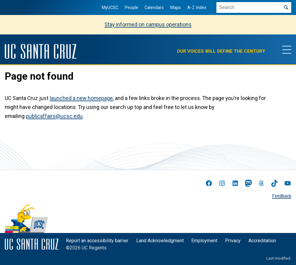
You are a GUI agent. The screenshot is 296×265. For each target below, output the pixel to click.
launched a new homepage (81, 98)
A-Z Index (196, 7)
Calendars (154, 7)
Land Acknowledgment (160, 240)
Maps (175, 7)
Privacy (233, 240)
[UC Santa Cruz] (41, 51)
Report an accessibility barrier (97, 240)
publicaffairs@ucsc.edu (54, 116)
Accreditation (262, 240)
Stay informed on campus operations (148, 25)
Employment (204, 240)
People (131, 7)
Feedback (281, 196)
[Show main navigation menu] (287, 49)
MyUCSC (110, 7)
